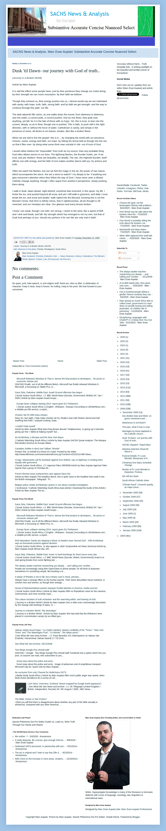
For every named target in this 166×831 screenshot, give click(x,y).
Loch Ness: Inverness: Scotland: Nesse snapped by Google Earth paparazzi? (64, 683)
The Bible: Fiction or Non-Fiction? (31, 699)
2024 (123, 345)
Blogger (136, 817)
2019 (123, 366)
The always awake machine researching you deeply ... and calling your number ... (54, 565)
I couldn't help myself (25, 426)
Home (60, 361)
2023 (123, 349)
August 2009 (129, 505)
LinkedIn (121, 188)
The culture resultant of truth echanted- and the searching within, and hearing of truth (55, 599)
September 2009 (131, 501)
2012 (123, 396)
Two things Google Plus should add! (32, 650)
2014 (123, 387)
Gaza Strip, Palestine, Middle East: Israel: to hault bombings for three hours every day (56, 554)
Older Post (102, 361)
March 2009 (129, 522)
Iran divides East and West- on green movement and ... (136, 417)
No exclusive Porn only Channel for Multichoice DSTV (40, 672)
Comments (125, 258)
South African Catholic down (135, 480)
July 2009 (127, 509)
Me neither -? (21, 736)
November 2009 (131, 492)
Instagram (131, 188)
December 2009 (131, 412)
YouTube (128, 191)
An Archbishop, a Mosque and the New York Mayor (39, 437)
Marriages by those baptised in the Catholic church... (137, 432)
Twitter (144, 185)
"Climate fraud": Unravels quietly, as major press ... (137, 485)
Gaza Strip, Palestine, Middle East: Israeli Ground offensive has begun (48, 392)
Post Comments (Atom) (37, 366)
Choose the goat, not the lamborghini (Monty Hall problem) (135, 204)
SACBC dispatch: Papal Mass (136, 445)
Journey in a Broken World (27, 78)
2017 (123, 375)
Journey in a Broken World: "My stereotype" (36, 610)
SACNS (47, 246)
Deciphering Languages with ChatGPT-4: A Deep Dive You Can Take (136, 320)
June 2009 (128, 513)
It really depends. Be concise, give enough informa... (40, 740)
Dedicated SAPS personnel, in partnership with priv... (40, 746)
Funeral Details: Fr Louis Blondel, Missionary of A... (135, 457)
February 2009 (130, 526)
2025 (123, 341)
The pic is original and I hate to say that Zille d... (38, 752)
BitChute (137, 191)
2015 (123, 383)
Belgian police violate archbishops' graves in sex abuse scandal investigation (51, 485)
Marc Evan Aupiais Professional (136, 809)
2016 (123, 379)
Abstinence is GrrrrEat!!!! (134, 422)
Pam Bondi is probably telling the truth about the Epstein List (135, 221)
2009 (123, 408)
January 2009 (129, 530)
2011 (123, 400)
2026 (123, 337)
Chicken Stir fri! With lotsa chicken (31, 415)
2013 (123, 392)
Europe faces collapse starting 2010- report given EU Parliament (47, 403)
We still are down (130, 476)
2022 (123, 354)
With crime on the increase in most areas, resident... (40, 759)
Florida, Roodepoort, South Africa (51, 249)
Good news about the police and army (35, 661)
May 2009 (128, 518)
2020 (123, 362)
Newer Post (18, 361)
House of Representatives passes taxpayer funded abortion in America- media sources (56, 588)
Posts (122, 253)
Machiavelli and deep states (133, 229)
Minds (145, 191)
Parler (120, 191)
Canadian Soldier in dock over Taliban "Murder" (37, 448)
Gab (146, 188)
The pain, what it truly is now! (136, 427)
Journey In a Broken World (31, 246)
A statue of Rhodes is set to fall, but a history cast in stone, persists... (48, 577)
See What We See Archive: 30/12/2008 (33, 644)
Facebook (135, 185)
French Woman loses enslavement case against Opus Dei (42, 474)
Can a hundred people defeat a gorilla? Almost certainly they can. (136, 293)
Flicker (140, 188)
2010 (123, 404)
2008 (123, 536)
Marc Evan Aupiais (107, 809)
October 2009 (129, 497)
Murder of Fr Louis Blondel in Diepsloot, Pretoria (136, 470)
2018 (123, 370)
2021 (123, 358)
